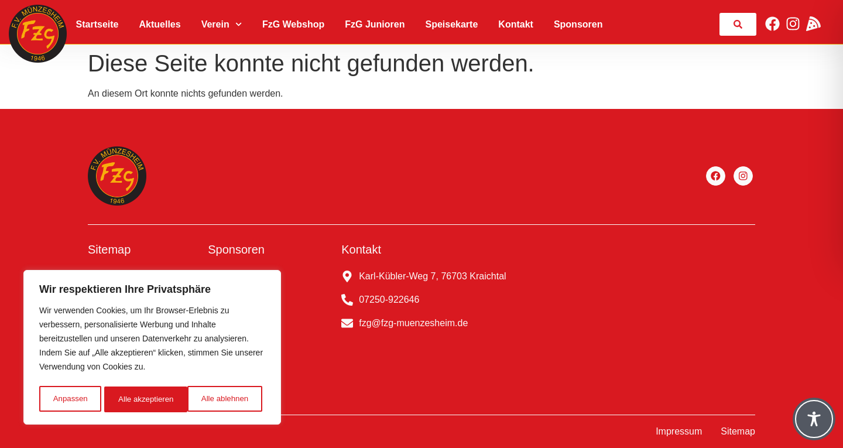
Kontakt (515, 24)
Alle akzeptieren (224, 399)
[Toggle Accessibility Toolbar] (814, 419)
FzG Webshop (293, 24)
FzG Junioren (375, 24)
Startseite (97, 24)
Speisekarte (451, 24)
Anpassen (70, 399)
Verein (221, 24)
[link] (737, 24)
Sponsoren (578, 24)
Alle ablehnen (141, 399)
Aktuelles (160, 24)
